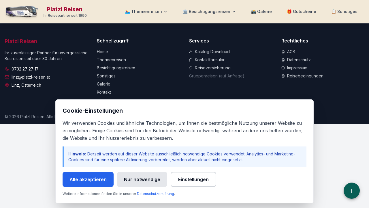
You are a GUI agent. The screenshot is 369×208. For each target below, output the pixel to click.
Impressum (294, 67)
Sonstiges (106, 75)
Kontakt (104, 92)
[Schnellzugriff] (352, 191)
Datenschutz (296, 59)
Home (102, 51)
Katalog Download (209, 51)
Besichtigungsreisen (116, 67)
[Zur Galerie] (261, 11)
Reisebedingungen (302, 75)
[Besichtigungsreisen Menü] (209, 11)
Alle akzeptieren (88, 179)
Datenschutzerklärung (155, 194)
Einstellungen (193, 179)
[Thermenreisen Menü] (146, 11)
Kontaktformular (207, 59)
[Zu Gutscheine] (301, 11)
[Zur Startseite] (46, 11)
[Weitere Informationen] (344, 11)
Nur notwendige (142, 179)
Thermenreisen (111, 59)
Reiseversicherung (210, 67)
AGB (288, 51)
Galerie (103, 83)
